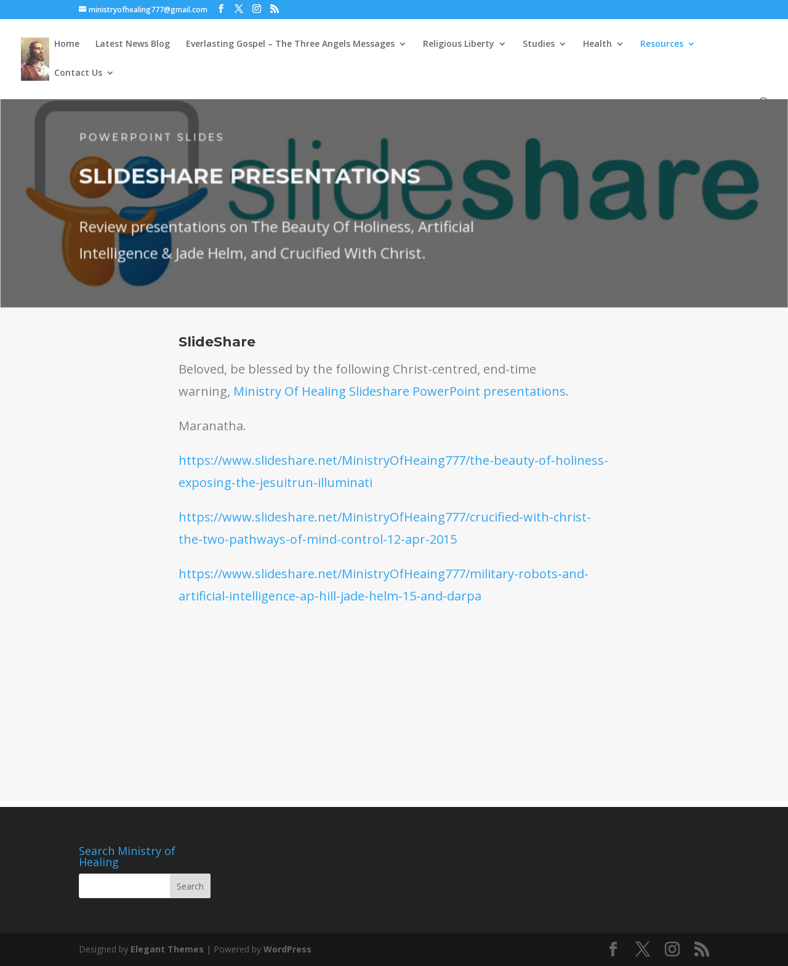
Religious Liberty (458, 44)
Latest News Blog (132, 44)
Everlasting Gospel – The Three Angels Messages (290, 44)
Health (597, 44)
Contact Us (78, 73)
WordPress (287, 949)
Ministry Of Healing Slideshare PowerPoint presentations (399, 391)
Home (66, 44)
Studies (539, 44)
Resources (661, 44)
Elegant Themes (167, 949)
